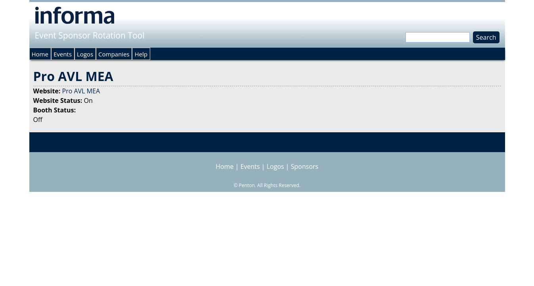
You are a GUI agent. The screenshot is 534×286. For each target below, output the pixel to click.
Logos (85, 54)
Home (40, 54)
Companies (113, 54)
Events (63, 54)
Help (140, 54)
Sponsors (304, 166)
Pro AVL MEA (81, 91)
